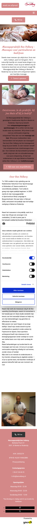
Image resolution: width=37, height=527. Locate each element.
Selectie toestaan (18, 296)
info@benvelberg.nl (19, 476)
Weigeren (18, 302)
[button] (10, 5)
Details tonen (26, 284)
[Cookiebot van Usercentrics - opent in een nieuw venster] (26, 223)
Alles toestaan (19, 290)
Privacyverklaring (18, 462)
